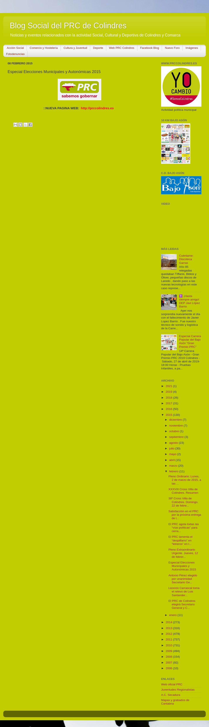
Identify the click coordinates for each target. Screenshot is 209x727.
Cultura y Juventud (75, 47)
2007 (169, 662)
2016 (169, 409)
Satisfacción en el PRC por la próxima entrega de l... (185, 515)
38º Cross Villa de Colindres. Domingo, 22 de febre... (183, 502)
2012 (169, 633)
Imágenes (191, 47)
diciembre (176, 419)
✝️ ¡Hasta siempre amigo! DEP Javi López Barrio (189, 301)
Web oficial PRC (171, 684)
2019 (169, 391)
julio (172, 448)
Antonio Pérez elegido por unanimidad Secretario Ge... (183, 579)
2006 (169, 668)
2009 (169, 651)
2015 (169, 414)
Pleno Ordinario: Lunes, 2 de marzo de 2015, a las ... (185, 480)
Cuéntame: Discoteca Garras (186, 259)
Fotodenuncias (15, 54)
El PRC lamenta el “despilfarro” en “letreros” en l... (180, 540)
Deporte (98, 47)
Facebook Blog (149, 47)
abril (172, 460)
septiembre (177, 437)
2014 (169, 622)
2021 (169, 386)
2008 (169, 656)
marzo (173, 465)
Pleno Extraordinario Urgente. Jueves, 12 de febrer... (183, 553)
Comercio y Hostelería (44, 47)
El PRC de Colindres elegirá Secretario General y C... (182, 604)
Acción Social (15, 47)
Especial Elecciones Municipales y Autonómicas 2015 (182, 566)
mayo (173, 454)
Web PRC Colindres (121, 47)
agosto (174, 442)
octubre (174, 431)
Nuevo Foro (172, 47)
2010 (169, 645)
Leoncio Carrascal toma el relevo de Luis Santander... (184, 591)
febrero (174, 471)
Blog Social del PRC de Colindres (68, 25)
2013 (169, 628)
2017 (169, 403)
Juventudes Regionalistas (178, 689)
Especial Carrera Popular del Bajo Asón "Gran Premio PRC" (190, 341)
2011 (169, 639)
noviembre (176, 425)
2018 (169, 397)
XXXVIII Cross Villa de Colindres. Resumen (183, 491)
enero (173, 615)
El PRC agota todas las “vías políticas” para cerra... (184, 527)
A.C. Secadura (170, 694)
